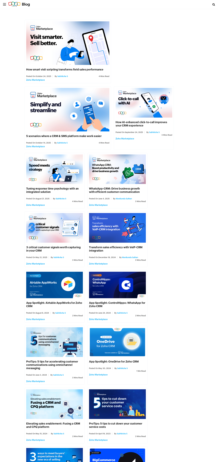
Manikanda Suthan (175, 127)
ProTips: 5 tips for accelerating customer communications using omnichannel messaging (104, 234)
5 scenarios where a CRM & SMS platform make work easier (149, 67)
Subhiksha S (63, 74)
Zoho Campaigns (92, 422)
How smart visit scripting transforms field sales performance (65, 67)
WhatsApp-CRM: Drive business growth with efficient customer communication (166, 118)
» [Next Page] (57, 443)
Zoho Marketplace (35, 77)
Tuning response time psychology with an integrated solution (107, 118)
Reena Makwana (175, 354)
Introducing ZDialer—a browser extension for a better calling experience (46, 403)
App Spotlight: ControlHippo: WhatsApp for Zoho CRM (45, 229)
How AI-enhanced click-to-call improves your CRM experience (46, 118)
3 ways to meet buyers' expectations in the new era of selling (165, 291)
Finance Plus (147, 418)
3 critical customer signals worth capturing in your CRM (47, 174)
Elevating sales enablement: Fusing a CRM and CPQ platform (50, 291)
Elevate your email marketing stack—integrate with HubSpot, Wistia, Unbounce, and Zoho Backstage (107, 403)
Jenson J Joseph (64, 413)
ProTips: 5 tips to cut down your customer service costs (103, 291)
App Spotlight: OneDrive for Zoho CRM (165, 230)
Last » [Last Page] (67, 443)
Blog (26, 4)
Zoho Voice (32, 419)
